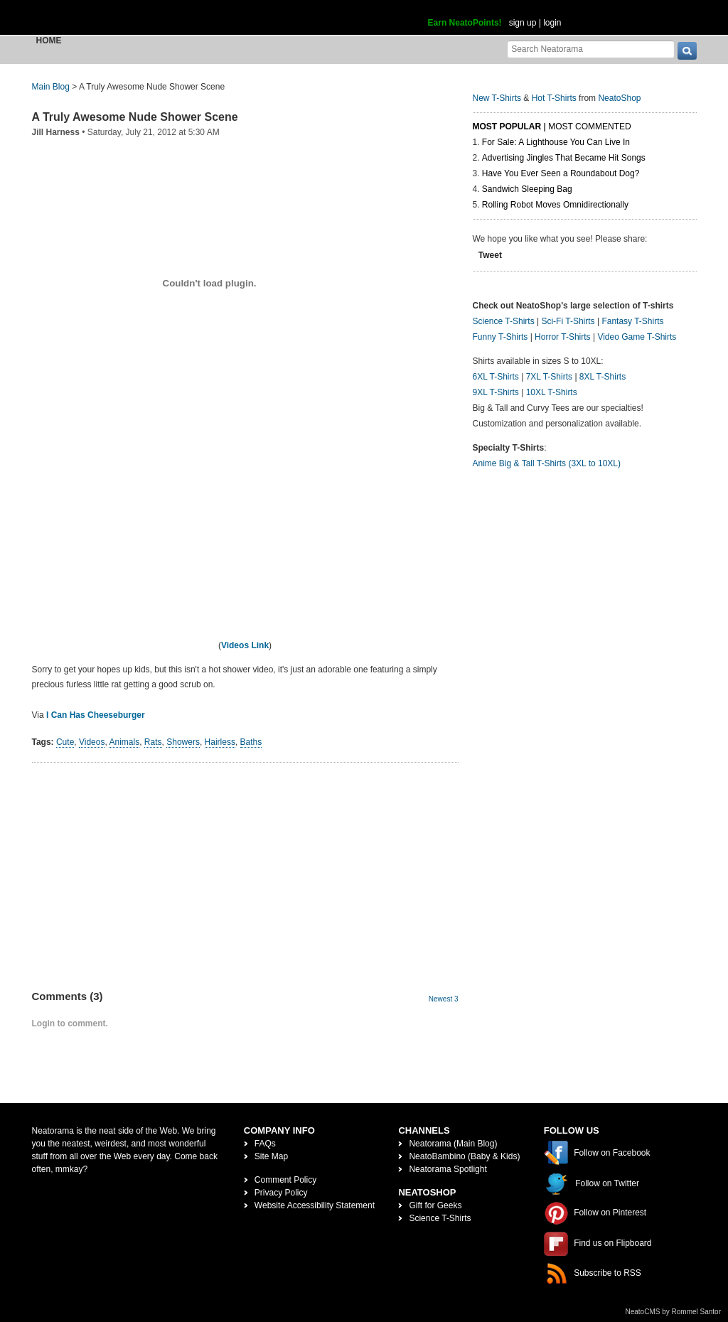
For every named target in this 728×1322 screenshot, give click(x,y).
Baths (251, 742)
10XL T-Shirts (551, 392)
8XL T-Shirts (602, 377)
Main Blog (51, 87)
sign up (523, 23)
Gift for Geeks (435, 1205)
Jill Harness (56, 132)
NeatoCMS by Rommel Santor (674, 1312)
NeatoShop (619, 98)
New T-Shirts (497, 98)
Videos (92, 742)
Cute (65, 742)
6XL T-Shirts (496, 377)
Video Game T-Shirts (636, 337)
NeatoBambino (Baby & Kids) (464, 1156)
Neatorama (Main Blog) (453, 1144)
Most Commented (589, 126)
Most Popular (507, 126)
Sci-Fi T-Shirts (567, 321)
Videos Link (245, 645)
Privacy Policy (281, 1193)
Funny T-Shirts (500, 337)
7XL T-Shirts (549, 377)
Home (49, 40)
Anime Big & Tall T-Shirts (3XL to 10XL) (547, 463)
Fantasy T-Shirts (632, 321)
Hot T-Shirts (554, 98)
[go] (687, 51)
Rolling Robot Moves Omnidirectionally (555, 205)
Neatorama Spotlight (447, 1169)
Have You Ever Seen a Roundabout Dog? (561, 173)
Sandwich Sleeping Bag (527, 189)
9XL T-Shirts (496, 392)
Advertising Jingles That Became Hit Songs (564, 158)
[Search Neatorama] (591, 49)
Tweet (490, 255)
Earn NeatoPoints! (465, 23)
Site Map (271, 1156)
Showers (183, 742)
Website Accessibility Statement (315, 1205)
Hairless (220, 742)
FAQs (265, 1144)
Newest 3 (444, 999)
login (552, 23)
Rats (153, 742)
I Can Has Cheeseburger (95, 715)
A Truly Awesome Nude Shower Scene (135, 117)
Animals (124, 742)
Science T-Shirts (504, 321)
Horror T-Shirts (562, 337)
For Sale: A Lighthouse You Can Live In (556, 142)
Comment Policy (285, 1180)
